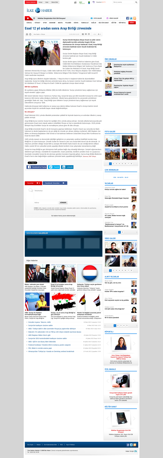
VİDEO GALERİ (110, 238)
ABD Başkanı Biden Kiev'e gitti (39, 335)
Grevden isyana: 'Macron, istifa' (39, 322)
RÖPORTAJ (109, 332)
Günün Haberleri (31, 2)
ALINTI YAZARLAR (112, 277)
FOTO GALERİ (110, 131)
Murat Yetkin (117, 282)
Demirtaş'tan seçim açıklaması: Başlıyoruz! (124, 65)
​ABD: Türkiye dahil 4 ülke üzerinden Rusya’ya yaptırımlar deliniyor (52, 329)
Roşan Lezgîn (117, 206)
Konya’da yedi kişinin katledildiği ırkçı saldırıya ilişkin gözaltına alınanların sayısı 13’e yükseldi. (121, 396)
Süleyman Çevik (117, 188)
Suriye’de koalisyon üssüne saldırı (40, 325)
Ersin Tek (117, 197)
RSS (61, 444)
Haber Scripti (130, 451)
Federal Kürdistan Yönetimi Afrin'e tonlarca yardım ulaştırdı (49, 345)
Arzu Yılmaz (117, 299)
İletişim (39, 444)
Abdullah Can (117, 224)
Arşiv (46, 2)
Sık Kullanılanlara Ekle (50, 444)
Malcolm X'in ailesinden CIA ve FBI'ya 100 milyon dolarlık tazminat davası (54, 332)
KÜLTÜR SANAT (111, 407)
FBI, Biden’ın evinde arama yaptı (40, 348)
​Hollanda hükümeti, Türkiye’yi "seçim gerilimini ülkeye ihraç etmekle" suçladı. (89, 287)
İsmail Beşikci (117, 317)
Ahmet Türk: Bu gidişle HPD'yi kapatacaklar (124, 79)
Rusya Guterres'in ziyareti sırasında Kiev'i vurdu (122, 93)
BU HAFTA (120, 177)
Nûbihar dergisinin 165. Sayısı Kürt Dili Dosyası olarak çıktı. (121, 433)
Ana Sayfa (30, 444)
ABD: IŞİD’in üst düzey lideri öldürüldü (42, 342)
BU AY (126, 177)
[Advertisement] (150, 40)
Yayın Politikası (70, 444)
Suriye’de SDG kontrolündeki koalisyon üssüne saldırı (47, 338)
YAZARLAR (109, 183)
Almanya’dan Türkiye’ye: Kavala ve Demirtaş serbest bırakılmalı (51, 351)
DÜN (114, 177)
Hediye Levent (117, 308)
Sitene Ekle (54, 2)
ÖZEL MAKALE (110, 369)
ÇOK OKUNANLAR (111, 170)
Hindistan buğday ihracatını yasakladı (123, 72)
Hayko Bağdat (117, 290)
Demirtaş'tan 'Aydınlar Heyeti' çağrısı (123, 86)
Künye (40, 2)
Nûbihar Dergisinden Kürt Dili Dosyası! (52, 18)
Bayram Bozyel (117, 215)
